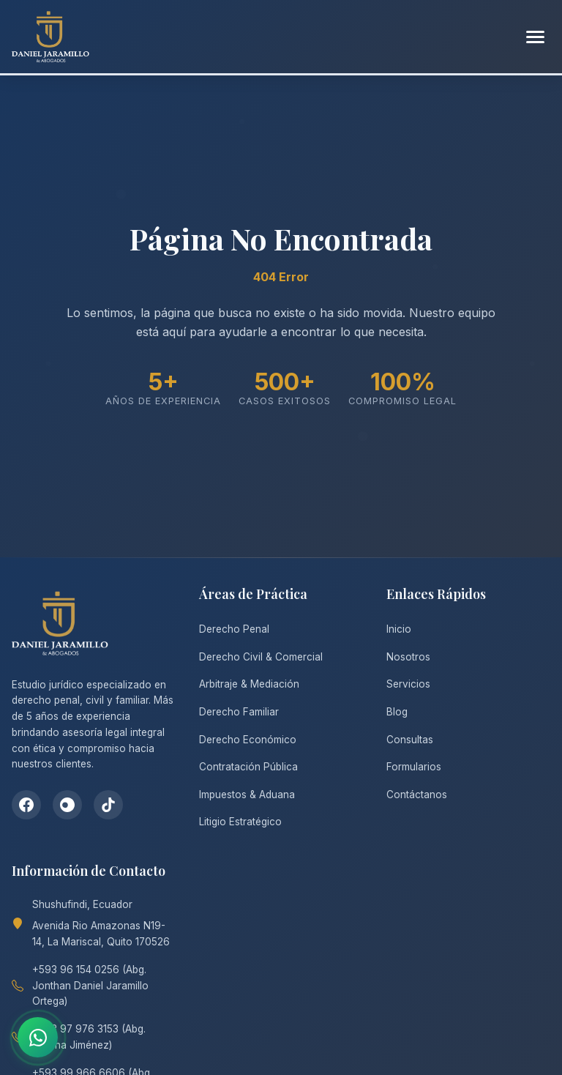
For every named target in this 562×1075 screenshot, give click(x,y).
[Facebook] (26, 804)
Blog (397, 712)
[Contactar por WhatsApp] (38, 1037)
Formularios (413, 767)
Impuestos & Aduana (247, 794)
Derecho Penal (234, 629)
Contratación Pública (248, 767)
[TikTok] (108, 804)
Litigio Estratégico (240, 821)
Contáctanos (416, 794)
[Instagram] (67, 804)
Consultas (409, 739)
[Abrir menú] (535, 37)
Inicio (398, 629)
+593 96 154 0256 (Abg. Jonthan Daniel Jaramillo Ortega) (90, 986)
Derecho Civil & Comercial (261, 657)
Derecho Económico (247, 739)
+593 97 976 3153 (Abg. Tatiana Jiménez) (89, 1037)
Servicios (408, 684)
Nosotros (408, 657)
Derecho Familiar (239, 712)
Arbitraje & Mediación (249, 684)
